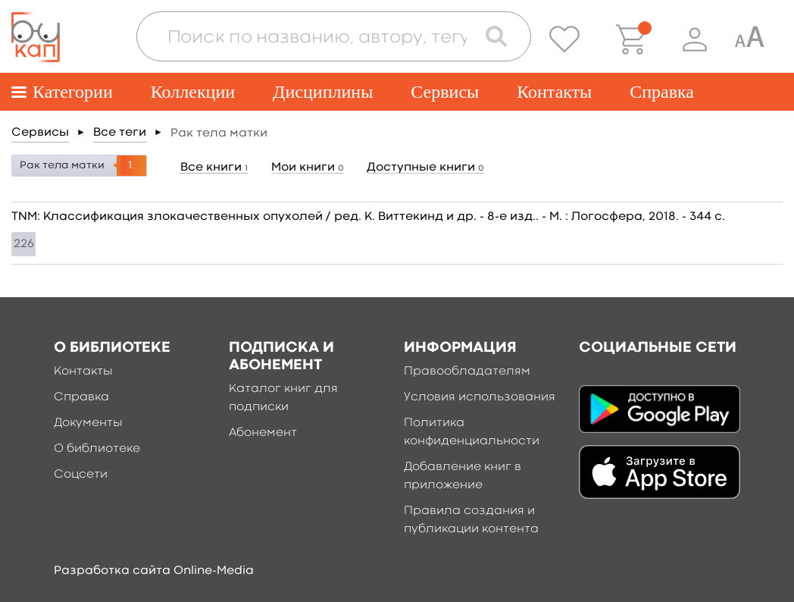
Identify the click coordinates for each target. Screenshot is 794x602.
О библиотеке (97, 449)
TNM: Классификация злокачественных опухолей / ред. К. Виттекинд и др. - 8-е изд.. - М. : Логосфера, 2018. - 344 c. (368, 217)
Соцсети (81, 474)
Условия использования (479, 397)
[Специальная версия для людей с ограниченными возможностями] (749, 39)
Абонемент (263, 433)
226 (24, 244)
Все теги (119, 132)
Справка (662, 92)
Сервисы (445, 92)
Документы (88, 423)
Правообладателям (467, 371)
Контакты (554, 92)
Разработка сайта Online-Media (154, 571)
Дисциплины (323, 92)
